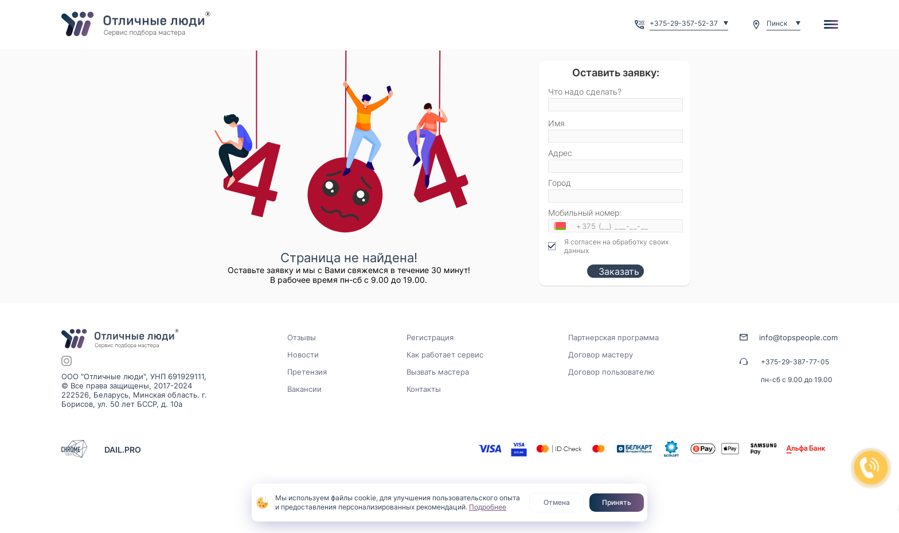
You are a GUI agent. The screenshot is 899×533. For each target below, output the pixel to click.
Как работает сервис (444, 354)
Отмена (557, 502)
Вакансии (304, 389)
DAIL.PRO (122, 449)
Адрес (560, 153)
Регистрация (430, 337)
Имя (556, 123)
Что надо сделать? (585, 91)
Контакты (423, 389)
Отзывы (301, 337)
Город (559, 183)
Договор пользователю (611, 371)
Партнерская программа (613, 337)
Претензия (307, 371)
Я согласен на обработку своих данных (616, 246)
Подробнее (487, 507)
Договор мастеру (600, 354)
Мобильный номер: (585, 212)
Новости (303, 354)
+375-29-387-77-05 (795, 361)
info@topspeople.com (798, 337)
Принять (616, 502)
